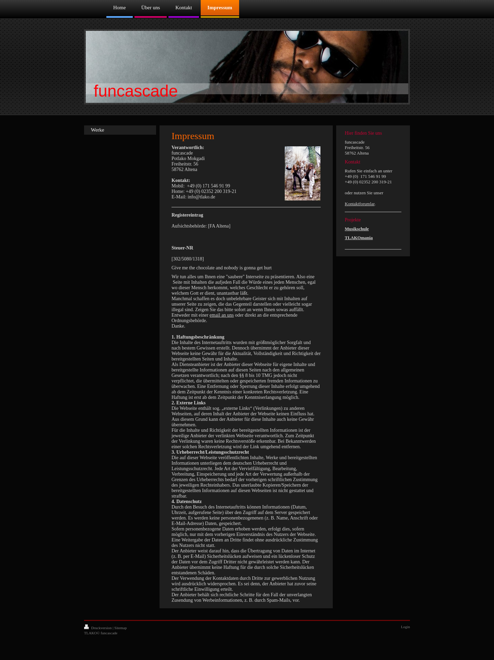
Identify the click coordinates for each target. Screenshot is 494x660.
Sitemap (120, 628)
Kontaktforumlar (360, 203)
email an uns (222, 315)
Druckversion (98, 628)
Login (405, 627)
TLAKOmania (359, 237)
